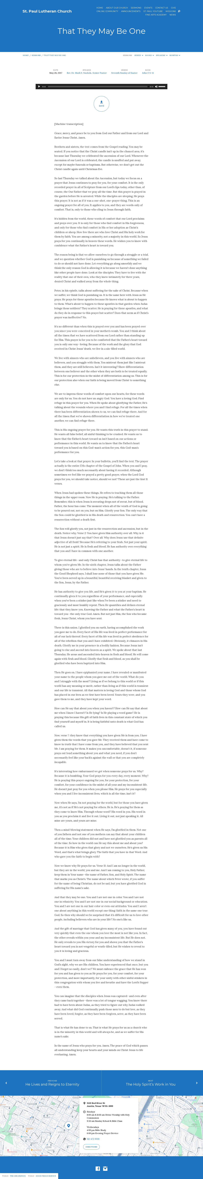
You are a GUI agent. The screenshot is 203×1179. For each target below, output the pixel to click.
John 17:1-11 (148, 72)
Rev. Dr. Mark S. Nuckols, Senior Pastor (87, 72)
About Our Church (117, 8)
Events (148, 8)
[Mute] (156, 86)
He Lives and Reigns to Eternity (52, 1084)
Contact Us (161, 8)
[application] (101, 86)
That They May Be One (55, 55)
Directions (91, 1147)
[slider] (98, 86)
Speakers (161, 55)
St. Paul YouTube (153, 11)
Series (138, 55)
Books (149, 55)
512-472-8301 (93, 1139)
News (173, 15)
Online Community (107, 11)
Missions (171, 11)
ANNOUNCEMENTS (130, 11)
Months (175, 55)
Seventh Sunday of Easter (124, 72)
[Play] (39, 86)
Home (99, 8)
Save (101, 103)
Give (173, 8)
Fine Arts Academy (156, 15)
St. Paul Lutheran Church (47, 11)
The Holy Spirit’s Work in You (151, 1084)
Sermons (136, 8)
